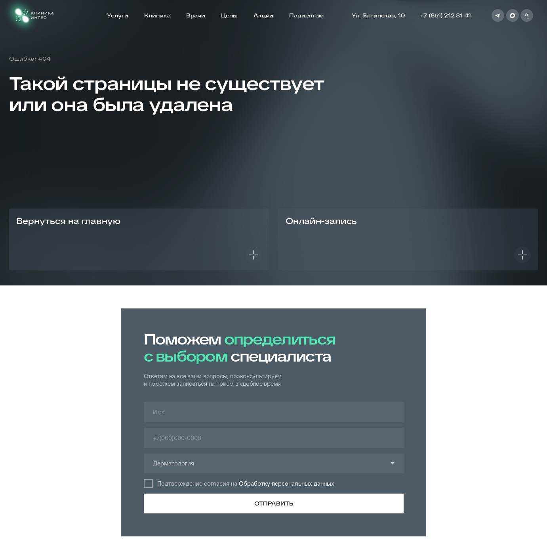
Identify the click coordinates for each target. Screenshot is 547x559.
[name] (274, 412)
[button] (408, 240)
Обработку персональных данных (286, 483)
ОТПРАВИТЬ (273, 503)
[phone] (274, 438)
